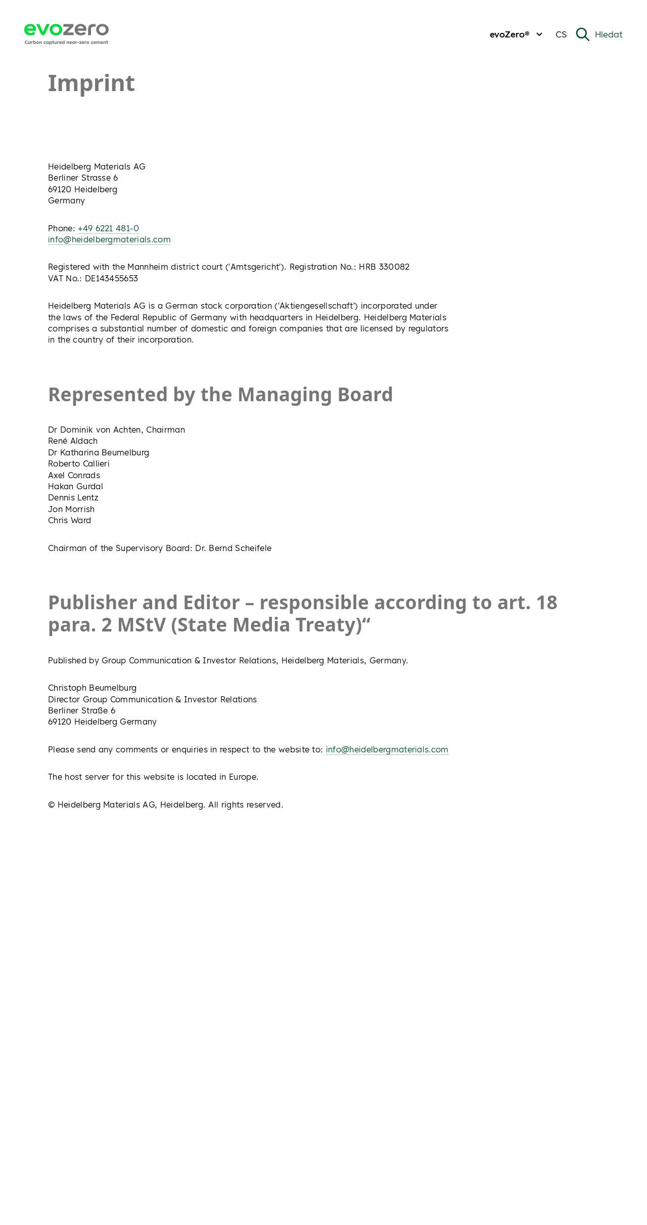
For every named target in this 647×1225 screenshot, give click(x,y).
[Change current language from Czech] (561, 34)
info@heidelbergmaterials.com (109, 239)
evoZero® (517, 34)
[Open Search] (599, 34)
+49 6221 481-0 (108, 228)
